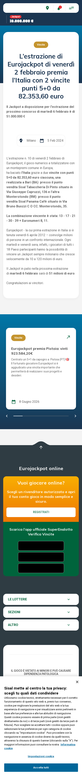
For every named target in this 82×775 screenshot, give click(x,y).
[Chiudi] (77, 682)
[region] (41, 725)
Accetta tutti (41, 767)
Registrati (41, 551)
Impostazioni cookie (41, 756)
